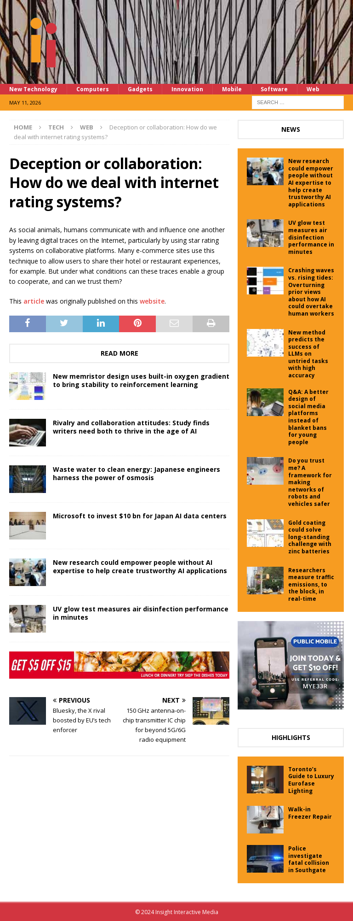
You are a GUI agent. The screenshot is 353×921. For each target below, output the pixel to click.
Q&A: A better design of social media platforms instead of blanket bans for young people (308, 417)
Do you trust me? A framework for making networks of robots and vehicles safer (310, 482)
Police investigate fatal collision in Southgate (308, 859)
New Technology (33, 89)
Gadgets (140, 89)
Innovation (187, 89)
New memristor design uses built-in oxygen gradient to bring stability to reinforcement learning (141, 380)
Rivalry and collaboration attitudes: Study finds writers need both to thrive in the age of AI (131, 426)
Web (313, 89)
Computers (92, 89)
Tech (56, 127)
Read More (119, 353)
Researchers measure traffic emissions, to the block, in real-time (311, 584)
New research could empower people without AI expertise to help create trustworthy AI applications (140, 566)
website (152, 301)
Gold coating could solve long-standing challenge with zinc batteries (309, 537)
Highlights (291, 737)
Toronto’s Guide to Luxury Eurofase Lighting (311, 780)
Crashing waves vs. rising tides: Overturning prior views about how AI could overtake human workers (311, 291)
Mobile (232, 89)
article (33, 301)
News (290, 129)
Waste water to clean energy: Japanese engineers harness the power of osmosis (136, 473)
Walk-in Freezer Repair (310, 813)
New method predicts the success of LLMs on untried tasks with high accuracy (308, 354)
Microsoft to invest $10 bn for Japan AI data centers (140, 515)
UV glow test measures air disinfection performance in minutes (140, 613)
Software (274, 89)
